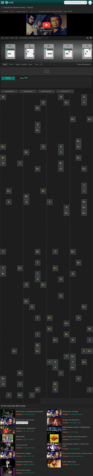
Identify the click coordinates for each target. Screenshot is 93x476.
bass (36, 64)
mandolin (24, 64)
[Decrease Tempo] (2, 38)
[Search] (85, 2)
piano (11, 64)
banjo (30, 64)
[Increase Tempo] (16, 38)
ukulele (18, 64)
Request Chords (22, 423)
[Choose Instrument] (41, 64)
